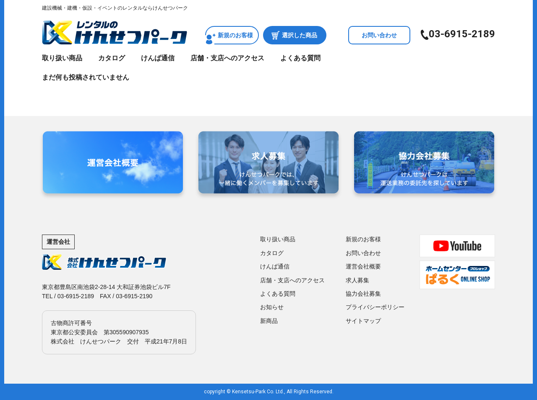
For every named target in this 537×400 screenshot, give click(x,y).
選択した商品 (299, 35)
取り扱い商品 (62, 58)
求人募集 (357, 280)
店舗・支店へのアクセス (227, 58)
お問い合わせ (379, 35)
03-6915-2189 (462, 34)
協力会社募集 (363, 293)
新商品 (269, 320)
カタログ (111, 58)
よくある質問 (300, 58)
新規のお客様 (235, 35)
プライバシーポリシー (375, 307)
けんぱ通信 (158, 58)
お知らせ (272, 307)
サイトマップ (363, 320)
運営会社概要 (363, 266)
